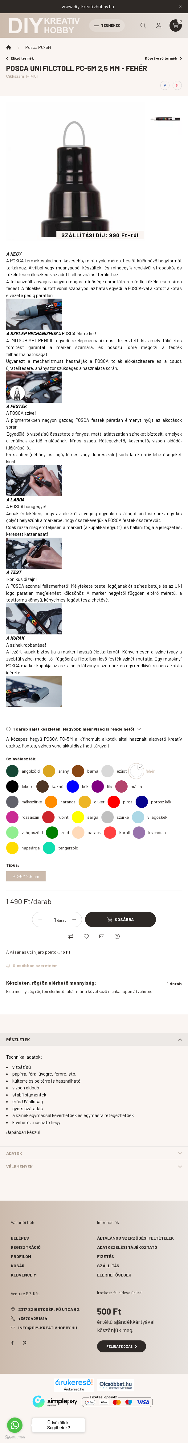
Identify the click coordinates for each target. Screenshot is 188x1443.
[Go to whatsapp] (14, 1425)
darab (62, 920)
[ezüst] (114, 771)
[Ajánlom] (102, 936)
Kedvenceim (24, 1274)
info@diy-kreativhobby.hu (47, 1327)
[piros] (120, 802)
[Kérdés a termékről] (117, 936)
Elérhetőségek (114, 1274)
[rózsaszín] (22, 817)
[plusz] (74, 919)
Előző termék (20, 58)
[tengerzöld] (60, 848)
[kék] (77, 786)
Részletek (18, 1039)
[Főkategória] (8, 47)
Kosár (18, 1265)
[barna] (85, 771)
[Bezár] (180, 6)
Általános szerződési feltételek (135, 1238)
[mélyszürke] (24, 802)
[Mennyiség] (50, 919)
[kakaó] (49, 786)
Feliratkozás (121, 1346)
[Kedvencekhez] (86, 936)
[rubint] (55, 817)
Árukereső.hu (74, 1389)
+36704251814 (32, 1318)
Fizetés (105, 1256)
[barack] (86, 832)
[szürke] (115, 817)
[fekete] (19, 786)
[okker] (91, 802)
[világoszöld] (24, 832)
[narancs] (60, 802)
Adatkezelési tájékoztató (127, 1247)
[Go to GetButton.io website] (15, 1437)
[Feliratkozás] (32, 965)
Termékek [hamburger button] (107, 25)
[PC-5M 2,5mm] (26, 876)
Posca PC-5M (38, 47)
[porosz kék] (153, 802)
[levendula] (149, 832)
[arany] (56, 771)
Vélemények (19, 1166)
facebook (12, 1343)
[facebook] (165, 85)
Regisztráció (26, 1247)
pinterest (24, 1343)
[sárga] (85, 817)
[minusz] (40, 919)
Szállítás (108, 1265)
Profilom (21, 1256)
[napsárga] (23, 848)
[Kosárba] (120, 919)
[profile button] (159, 25)
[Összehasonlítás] (71, 936)
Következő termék (163, 58)
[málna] (128, 786)
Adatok (14, 1153)
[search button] (143, 25)
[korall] (117, 832)
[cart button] (176, 25)
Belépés (20, 1238)
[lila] (102, 786)
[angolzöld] (23, 771)
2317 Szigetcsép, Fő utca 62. (49, 1309)
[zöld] (57, 832)
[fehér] (142, 771)
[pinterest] (177, 85)
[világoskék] (149, 817)
